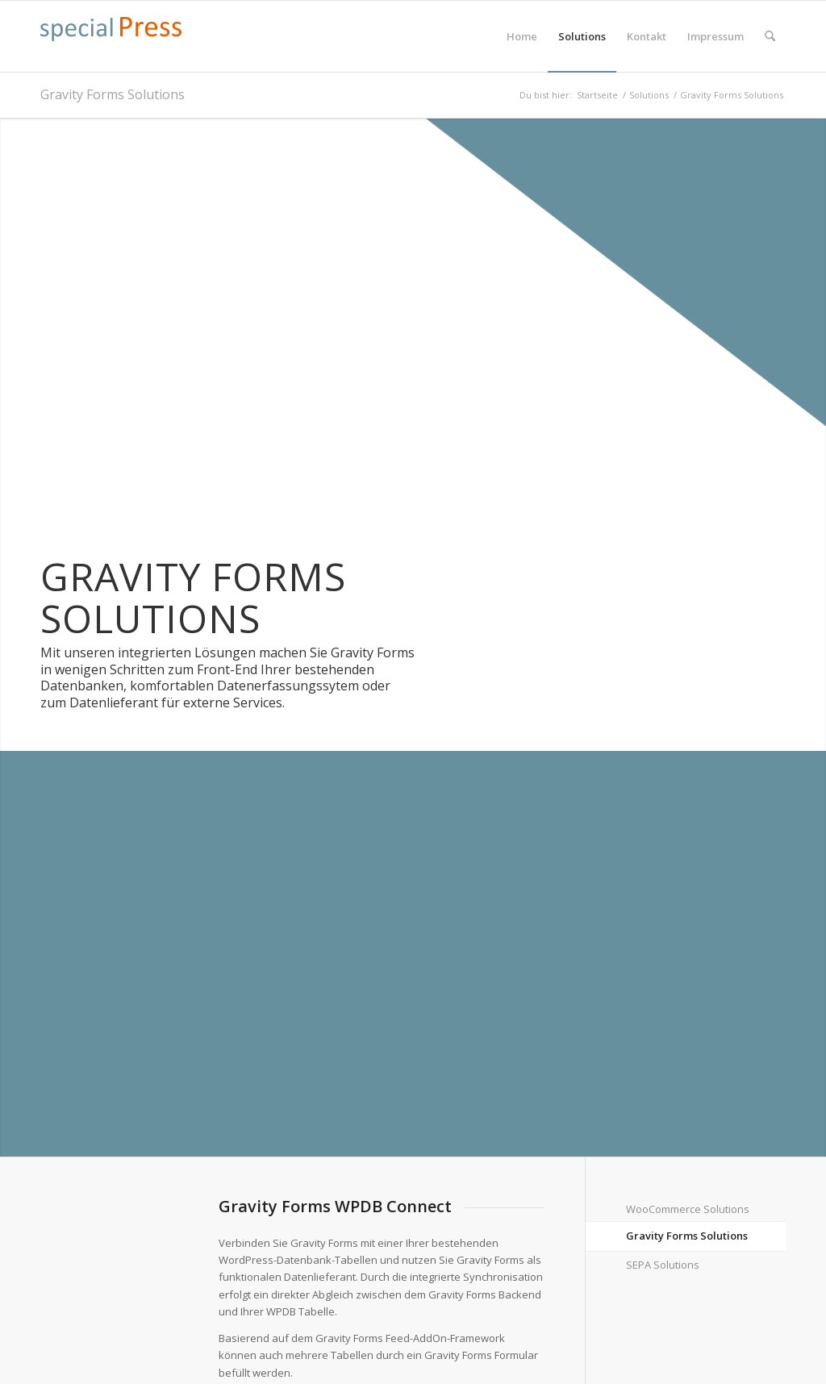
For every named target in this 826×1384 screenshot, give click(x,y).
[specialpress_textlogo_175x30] (110, 44)
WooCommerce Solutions (687, 1209)
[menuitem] (522, 36)
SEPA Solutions (662, 1264)
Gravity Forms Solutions (112, 94)
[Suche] (770, 36)
